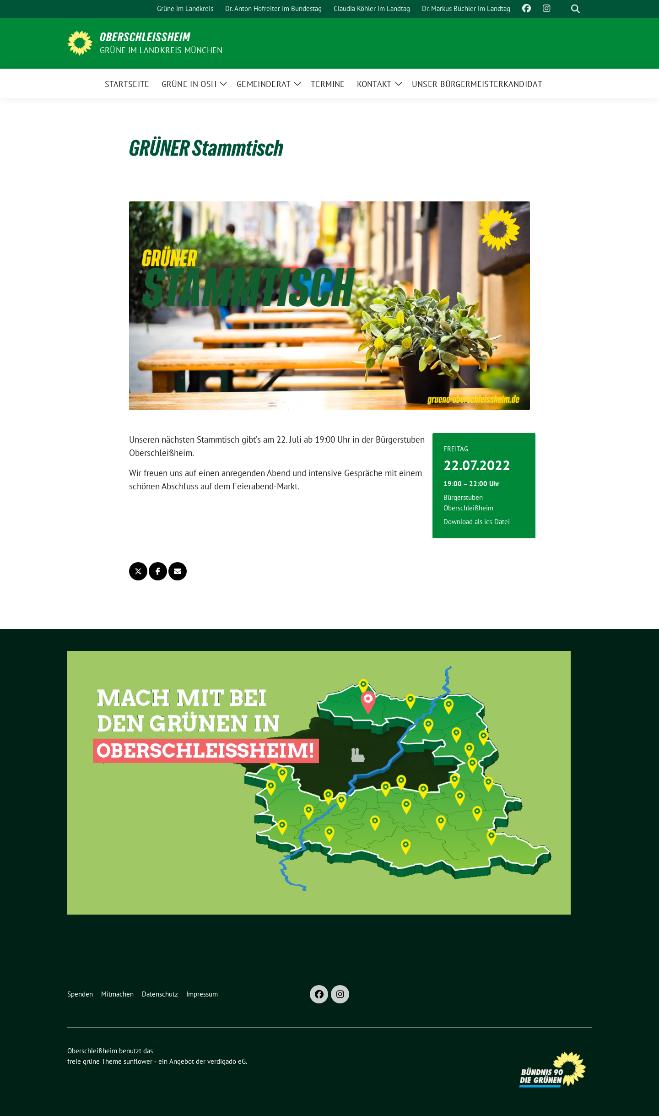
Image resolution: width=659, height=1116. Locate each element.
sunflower (138, 1061)
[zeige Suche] (575, 9)
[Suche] (562, 9)
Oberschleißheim (145, 37)
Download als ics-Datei (476, 521)
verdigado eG (226, 1061)
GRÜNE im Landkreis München (161, 50)
